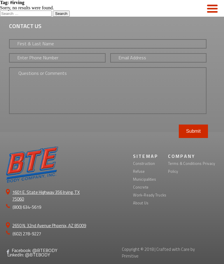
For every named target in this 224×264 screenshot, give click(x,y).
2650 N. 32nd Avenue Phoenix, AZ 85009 (49, 225)
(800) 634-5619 (27, 207)
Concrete (140, 187)
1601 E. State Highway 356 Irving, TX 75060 (46, 195)
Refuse (139, 171)
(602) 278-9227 (27, 233)
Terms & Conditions (185, 163)
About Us (140, 203)
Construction (144, 163)
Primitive (130, 256)
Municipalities (144, 179)
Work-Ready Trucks (149, 195)
